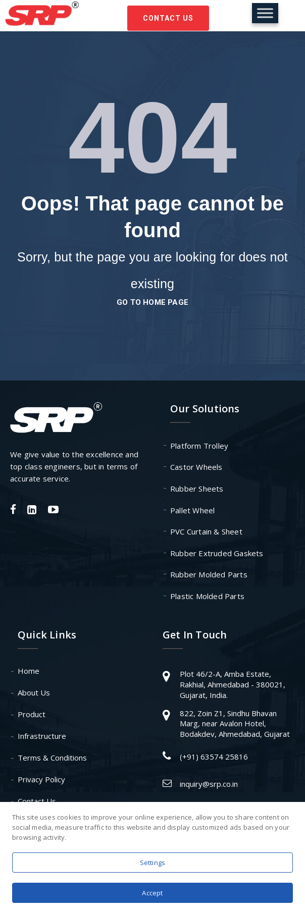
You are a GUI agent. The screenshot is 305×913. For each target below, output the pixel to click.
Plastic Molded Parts (207, 596)
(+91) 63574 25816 (214, 756)
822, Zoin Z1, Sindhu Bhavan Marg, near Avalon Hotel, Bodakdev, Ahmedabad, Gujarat (235, 723)
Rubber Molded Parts (208, 574)
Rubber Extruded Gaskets (217, 553)
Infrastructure (42, 736)
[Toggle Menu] (265, 13)
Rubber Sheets (197, 489)
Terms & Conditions (52, 758)
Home (28, 671)
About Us (34, 692)
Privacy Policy (41, 779)
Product (31, 714)
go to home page (152, 302)
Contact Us (168, 18)
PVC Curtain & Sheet (206, 531)
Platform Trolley (199, 446)
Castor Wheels (196, 467)
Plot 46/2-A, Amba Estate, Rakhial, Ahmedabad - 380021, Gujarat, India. (232, 684)
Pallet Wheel (192, 510)
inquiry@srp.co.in (209, 784)
